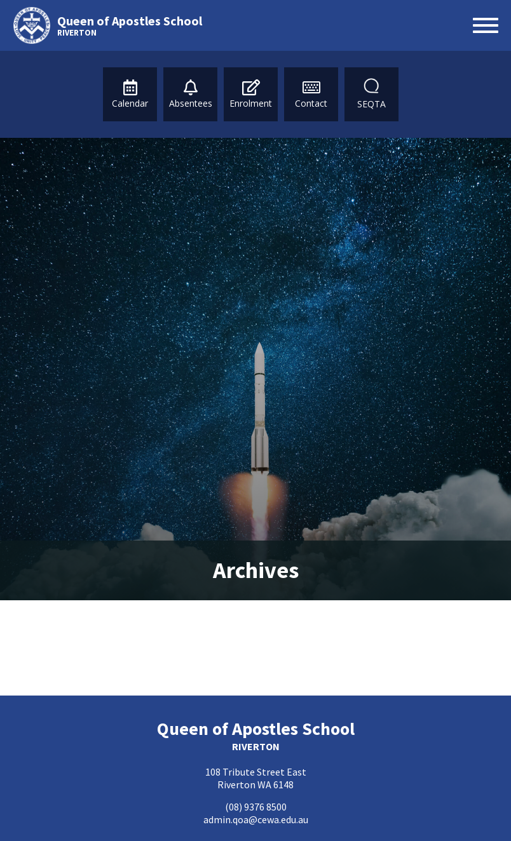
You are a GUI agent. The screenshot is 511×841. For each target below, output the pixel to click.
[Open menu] (485, 25)
